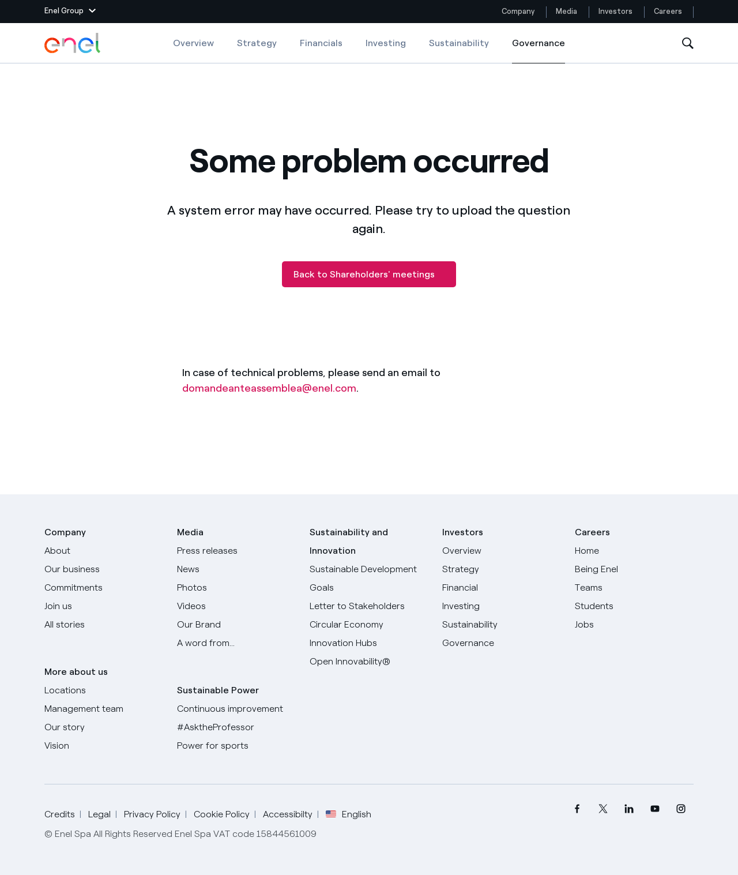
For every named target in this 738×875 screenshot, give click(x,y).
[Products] (103, 569)
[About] (103, 551)
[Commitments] (103, 588)
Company (518, 11)
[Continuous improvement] (236, 709)
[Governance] (501, 643)
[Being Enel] (634, 569)
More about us (76, 671)
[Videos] (236, 606)
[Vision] (103, 746)
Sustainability (459, 42)
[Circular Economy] (369, 624)
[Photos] (236, 588)
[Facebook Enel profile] (577, 809)
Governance (538, 50)
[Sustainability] (501, 624)
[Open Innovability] (369, 661)
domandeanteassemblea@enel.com (269, 388)
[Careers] (634, 551)
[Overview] (501, 551)
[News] (236, 569)
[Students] (634, 606)
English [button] (348, 814)
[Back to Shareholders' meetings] (369, 274)
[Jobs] (634, 624)
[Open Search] (688, 44)
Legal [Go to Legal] (99, 814)
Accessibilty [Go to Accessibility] (287, 814)
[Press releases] (236, 551)
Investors (615, 11)
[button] (70, 11)
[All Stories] (103, 624)
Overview (193, 42)
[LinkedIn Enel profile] (629, 809)
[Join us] (103, 606)
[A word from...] (236, 643)
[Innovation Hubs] (369, 643)
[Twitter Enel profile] (603, 809)
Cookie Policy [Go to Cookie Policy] (222, 814)
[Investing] (501, 606)
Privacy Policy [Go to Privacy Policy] (152, 814)
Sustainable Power (218, 690)
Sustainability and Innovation (349, 541)
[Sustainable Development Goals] (369, 578)
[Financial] (501, 588)
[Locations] (103, 690)
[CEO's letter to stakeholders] (369, 606)
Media (566, 11)
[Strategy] (501, 569)
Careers (669, 11)
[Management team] (103, 709)
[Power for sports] (236, 746)
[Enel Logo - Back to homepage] (73, 43)
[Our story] (103, 727)
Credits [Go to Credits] (59, 814)
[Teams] (634, 588)
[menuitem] (577, 809)
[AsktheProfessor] (236, 727)
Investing (386, 42)
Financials (321, 42)
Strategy (257, 42)
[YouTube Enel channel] (655, 809)
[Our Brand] (236, 624)
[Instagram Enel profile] (681, 809)
